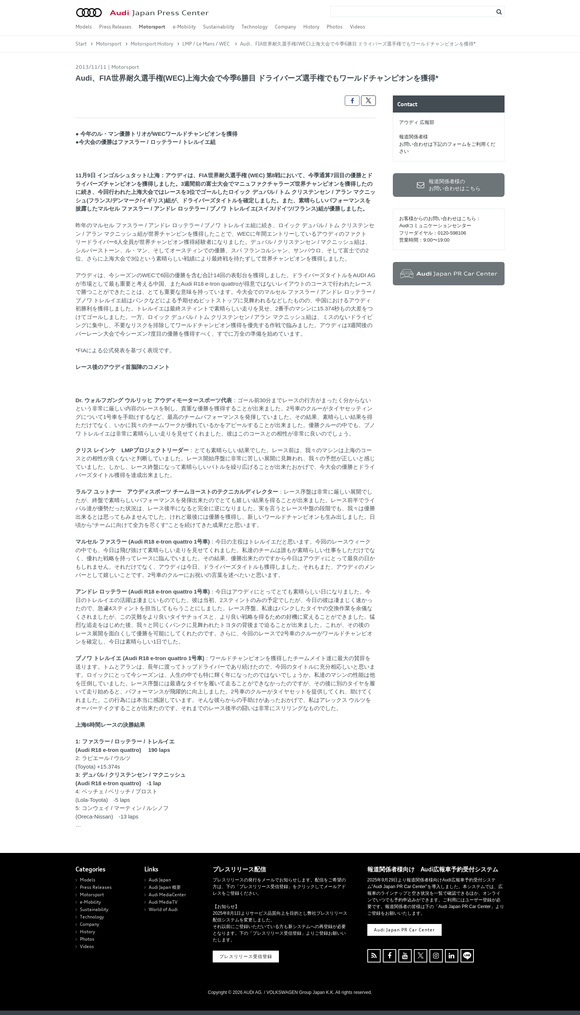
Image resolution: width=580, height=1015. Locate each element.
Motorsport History (152, 44)
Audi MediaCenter (167, 894)
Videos (357, 27)
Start (81, 44)
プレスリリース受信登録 (245, 956)
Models (83, 27)
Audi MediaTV (163, 902)
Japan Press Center (159, 13)
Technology (254, 27)
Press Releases (115, 27)
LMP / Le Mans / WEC (206, 44)
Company (285, 27)
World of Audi (163, 909)
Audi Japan (160, 880)
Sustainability (218, 27)
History (311, 27)
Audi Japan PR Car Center (404, 929)
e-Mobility (184, 27)
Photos (335, 27)
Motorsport (152, 27)
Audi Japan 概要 (165, 887)
